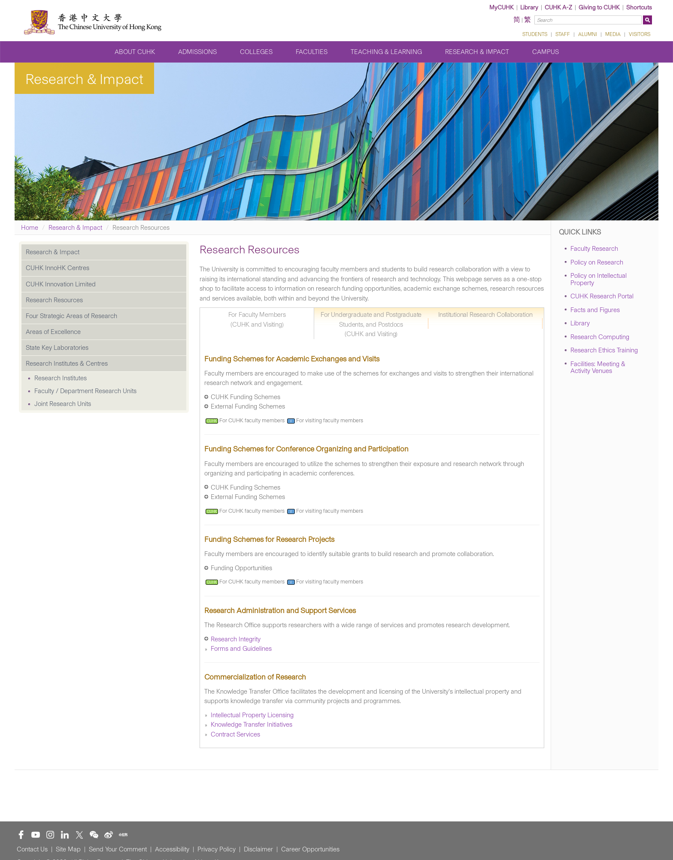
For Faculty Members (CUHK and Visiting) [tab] (257, 319)
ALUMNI (587, 34)
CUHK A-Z (558, 7)
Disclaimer (258, 849)
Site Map (68, 849)
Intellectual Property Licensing (252, 715)
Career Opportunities (310, 849)
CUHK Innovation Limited (61, 284)
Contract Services (235, 734)
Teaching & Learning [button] (386, 52)
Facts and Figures (595, 310)
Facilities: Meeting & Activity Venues (597, 367)
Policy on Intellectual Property (598, 279)
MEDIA (613, 34)
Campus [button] (545, 52)
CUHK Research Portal (602, 296)
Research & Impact (75, 228)
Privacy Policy (216, 849)
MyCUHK (501, 7)
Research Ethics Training (604, 350)
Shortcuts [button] (639, 7)
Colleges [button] (256, 52)
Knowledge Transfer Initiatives (251, 724)
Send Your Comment (118, 849)
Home (29, 228)
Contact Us (32, 849)
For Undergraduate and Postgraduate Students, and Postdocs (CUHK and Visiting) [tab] (371, 324)
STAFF (562, 34)
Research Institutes (60, 378)
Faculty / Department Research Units (85, 391)
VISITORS (639, 34)
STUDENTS (534, 34)
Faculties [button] (311, 52)
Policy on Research (596, 262)
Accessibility (172, 849)
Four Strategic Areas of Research (71, 316)
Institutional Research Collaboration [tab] (485, 315)
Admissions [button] (197, 52)
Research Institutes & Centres (67, 363)
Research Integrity (236, 639)
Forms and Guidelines (241, 649)
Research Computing (599, 337)
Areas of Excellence (53, 332)
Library (529, 7)
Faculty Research (594, 249)
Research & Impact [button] (477, 52)
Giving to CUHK (599, 7)
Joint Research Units (62, 404)
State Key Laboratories (57, 348)
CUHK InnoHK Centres (57, 268)
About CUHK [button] (135, 52)
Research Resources (54, 300)
